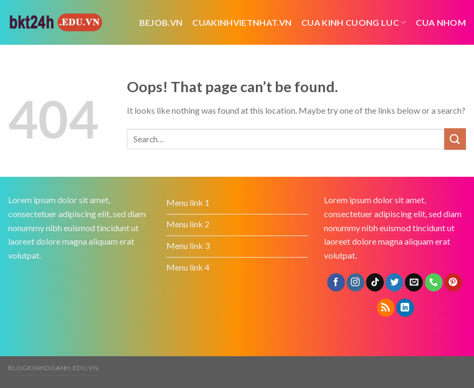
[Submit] (455, 138)
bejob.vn (161, 22)
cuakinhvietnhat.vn (242, 22)
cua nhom (441, 22)
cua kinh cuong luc (353, 22)
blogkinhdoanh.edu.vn (53, 368)
